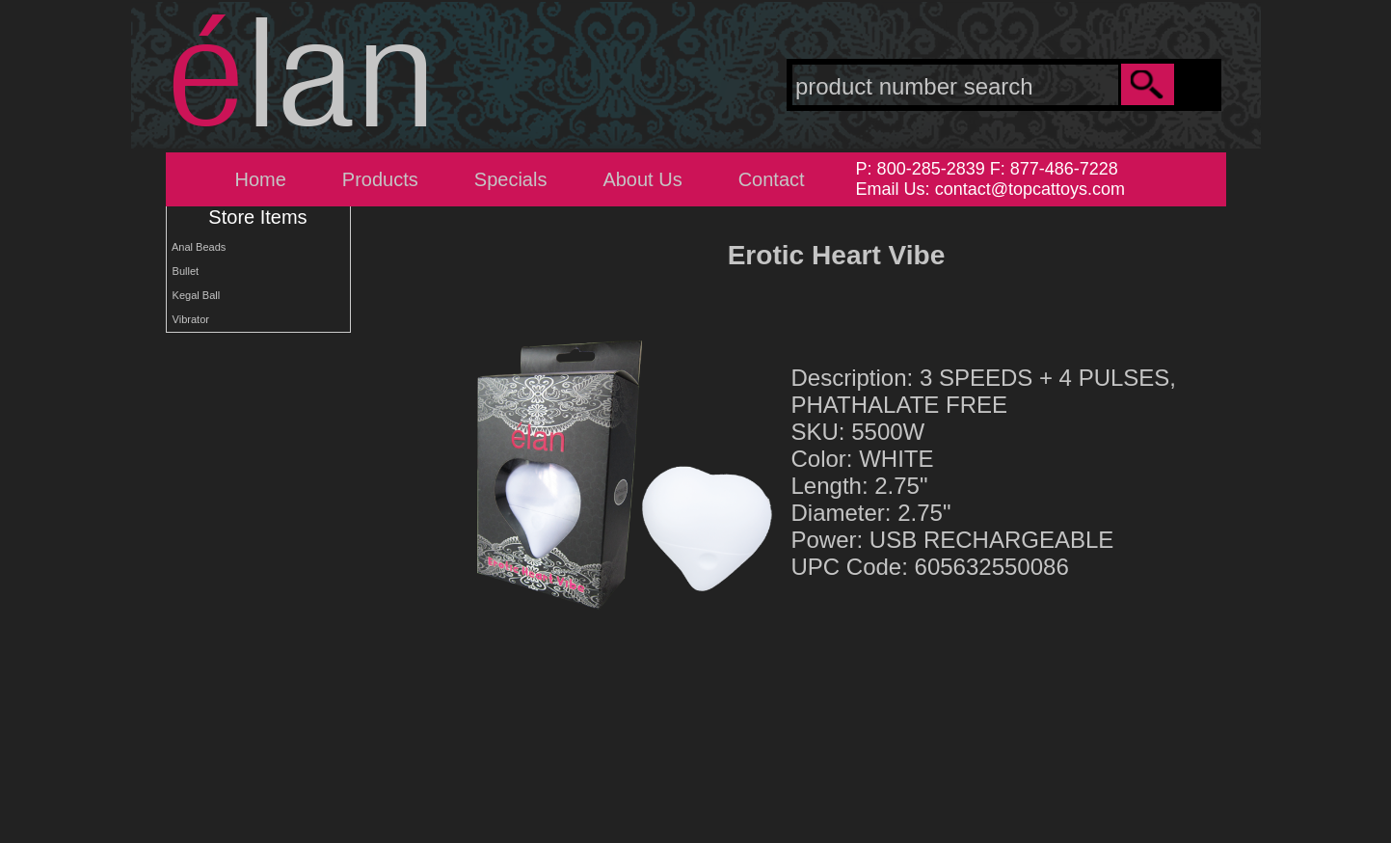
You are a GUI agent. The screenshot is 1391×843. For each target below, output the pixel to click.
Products (380, 179)
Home (260, 179)
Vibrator (188, 319)
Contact (771, 179)
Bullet (183, 271)
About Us (642, 179)
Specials (511, 179)
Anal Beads (197, 247)
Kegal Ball (194, 295)
